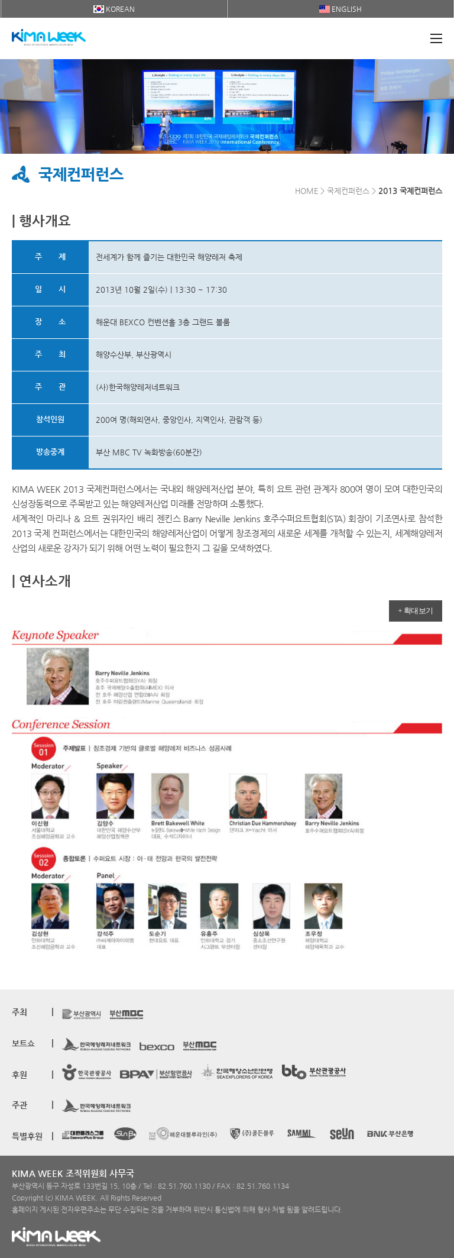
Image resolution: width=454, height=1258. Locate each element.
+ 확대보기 (415, 610)
